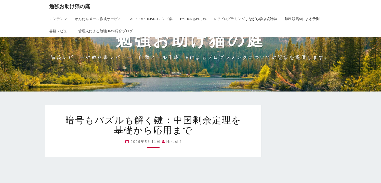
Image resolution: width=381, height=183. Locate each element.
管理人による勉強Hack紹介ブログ (105, 31)
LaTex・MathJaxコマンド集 (151, 19)
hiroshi (173, 141)
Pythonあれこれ (193, 19)
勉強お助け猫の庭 (69, 6)
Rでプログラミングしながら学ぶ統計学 (245, 19)
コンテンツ (58, 19)
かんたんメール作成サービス (98, 19)
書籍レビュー (60, 31)
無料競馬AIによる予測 (302, 19)
